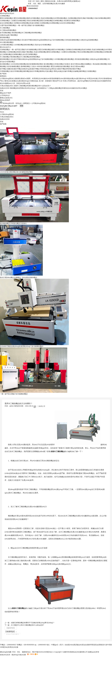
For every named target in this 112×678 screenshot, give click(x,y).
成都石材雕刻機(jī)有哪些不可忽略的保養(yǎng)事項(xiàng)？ (33, 623)
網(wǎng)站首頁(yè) (7, 13)
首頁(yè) (18, 103)
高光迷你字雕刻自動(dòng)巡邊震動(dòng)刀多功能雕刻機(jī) (43, 40)
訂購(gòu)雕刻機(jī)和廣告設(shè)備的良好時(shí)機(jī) (68, 88)
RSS (14, 652)
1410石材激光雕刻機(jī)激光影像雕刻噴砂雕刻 (26, 64)
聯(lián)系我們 (5, 100)
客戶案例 (3, 74)
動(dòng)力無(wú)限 (19, 655)
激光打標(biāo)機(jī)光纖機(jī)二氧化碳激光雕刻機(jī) (89, 64)
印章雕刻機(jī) (5, 71)
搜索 (21, 106)
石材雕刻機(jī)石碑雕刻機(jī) (50, 23)
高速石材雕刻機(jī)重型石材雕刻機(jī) (47, 52)
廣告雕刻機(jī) (5, 37)
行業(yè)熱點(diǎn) (6, 86)
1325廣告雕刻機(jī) (6, 45)
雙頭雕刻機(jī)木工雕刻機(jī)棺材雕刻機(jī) (27, 33)
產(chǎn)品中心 (5, 47)
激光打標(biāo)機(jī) (78, 66)
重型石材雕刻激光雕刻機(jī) (60, 66)
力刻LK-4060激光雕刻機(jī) (40, 66)
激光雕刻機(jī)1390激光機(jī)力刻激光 (57, 64)
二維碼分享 (41, 406)
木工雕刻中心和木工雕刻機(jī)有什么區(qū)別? (27, 625)
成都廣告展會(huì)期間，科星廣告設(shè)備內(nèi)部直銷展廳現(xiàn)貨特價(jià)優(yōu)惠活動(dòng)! (50, 78)
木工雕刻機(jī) (5, 28)
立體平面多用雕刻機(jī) (8, 25)
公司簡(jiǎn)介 (5, 95)
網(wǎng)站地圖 (5, 652)
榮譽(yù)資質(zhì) (6, 98)
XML (19, 652)
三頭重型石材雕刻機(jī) (18, 20)
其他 (1, 90)
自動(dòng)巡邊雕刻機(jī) (89, 40)
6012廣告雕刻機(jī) (6, 42)
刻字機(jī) (3, 69)
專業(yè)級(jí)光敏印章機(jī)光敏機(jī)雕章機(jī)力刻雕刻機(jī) (75, 71)
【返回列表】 (10, 628)
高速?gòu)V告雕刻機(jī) (43, 45)
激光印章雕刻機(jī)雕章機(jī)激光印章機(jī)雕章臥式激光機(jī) (31, 71)
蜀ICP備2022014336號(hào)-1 (43, 652)
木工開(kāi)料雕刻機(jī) (8, 30)
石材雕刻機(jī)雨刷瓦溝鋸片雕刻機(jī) (81, 18)
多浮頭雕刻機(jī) (5, 33)
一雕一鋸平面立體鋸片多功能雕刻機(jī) (30, 25)
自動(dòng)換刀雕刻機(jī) (9, 35)
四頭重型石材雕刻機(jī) (72, 20)
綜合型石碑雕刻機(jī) (67, 23)
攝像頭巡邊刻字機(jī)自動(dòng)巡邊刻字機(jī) (23, 69)
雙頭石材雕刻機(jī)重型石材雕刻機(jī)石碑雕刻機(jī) (45, 20)
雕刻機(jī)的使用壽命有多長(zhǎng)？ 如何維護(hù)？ (29, 88)
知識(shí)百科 (5, 88)
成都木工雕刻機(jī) (58, 451)
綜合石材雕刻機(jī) (6, 23)
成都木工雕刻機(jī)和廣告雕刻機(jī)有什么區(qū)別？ (32, 86)
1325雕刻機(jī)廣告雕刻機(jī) (24, 45)
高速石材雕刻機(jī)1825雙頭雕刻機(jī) (54, 18)
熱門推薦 (3, 124)
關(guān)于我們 (5, 93)
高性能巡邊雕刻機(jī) (72, 40)
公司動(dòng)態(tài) (7, 78)
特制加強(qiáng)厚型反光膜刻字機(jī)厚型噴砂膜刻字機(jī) (60, 69)
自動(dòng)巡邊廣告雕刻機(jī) (10, 40)
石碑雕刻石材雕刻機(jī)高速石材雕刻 (26, 23)
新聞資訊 (3, 76)
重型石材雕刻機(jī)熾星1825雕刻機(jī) (27, 18)
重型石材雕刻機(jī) (6, 18)
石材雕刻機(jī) (5, 16)
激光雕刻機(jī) (5, 64)
